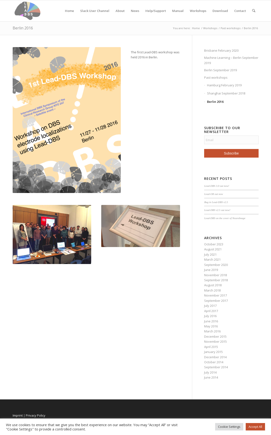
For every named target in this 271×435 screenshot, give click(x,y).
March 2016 (212, 331)
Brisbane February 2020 (221, 50)
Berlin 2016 (23, 28)
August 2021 (213, 249)
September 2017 (216, 300)
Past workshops (216, 77)
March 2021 (212, 259)
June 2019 (211, 270)
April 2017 (211, 311)
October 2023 (213, 244)
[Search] (253, 10)
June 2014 (211, 377)
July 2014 (210, 372)
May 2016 (211, 326)
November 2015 (215, 341)
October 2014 (213, 362)
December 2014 (215, 357)
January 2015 (213, 352)
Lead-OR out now (213, 194)
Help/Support (155, 11)
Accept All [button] (255, 426)
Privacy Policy (35, 415)
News (135, 11)
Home (69, 11)
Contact (240, 11)
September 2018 (216, 280)
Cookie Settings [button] (229, 426)
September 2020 (216, 265)
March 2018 (212, 290)
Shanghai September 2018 (226, 93)
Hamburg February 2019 (224, 85)
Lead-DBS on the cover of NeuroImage (224, 218)
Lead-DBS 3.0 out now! (216, 185)
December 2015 (215, 336)
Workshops (198, 11)
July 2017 (210, 305)
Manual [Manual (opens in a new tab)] (178, 11)
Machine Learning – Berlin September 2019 (231, 60)
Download (220, 11)
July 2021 (210, 254)
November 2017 (215, 295)
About (120, 11)
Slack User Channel (94, 11)
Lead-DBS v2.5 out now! (217, 210)
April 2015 (211, 347)
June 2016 (211, 321)
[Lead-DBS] (28, 10)
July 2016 (210, 316)
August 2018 (213, 285)
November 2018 (215, 275)
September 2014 (216, 367)
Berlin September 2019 (220, 70)
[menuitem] (253, 10)
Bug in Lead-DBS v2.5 (216, 202)
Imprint (18, 415)
